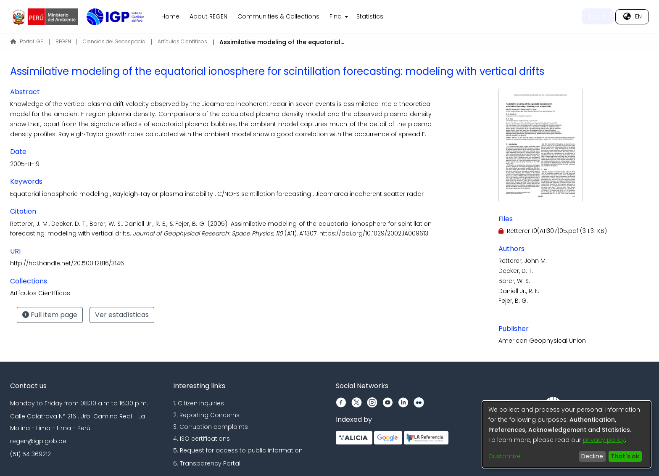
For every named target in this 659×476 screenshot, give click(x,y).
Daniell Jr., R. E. (518, 291)
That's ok (625, 456)
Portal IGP (27, 41)
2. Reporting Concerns (206, 415)
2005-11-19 (25, 164)
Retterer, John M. (522, 261)
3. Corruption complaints (210, 427)
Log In (597, 16)
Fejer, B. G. (513, 300)
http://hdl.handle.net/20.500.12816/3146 (67, 263)
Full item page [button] (49, 315)
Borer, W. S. (514, 281)
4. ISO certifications (201, 438)
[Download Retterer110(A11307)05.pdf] (552, 231)
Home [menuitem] (170, 16)
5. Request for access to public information (238, 450)
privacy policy (604, 440)
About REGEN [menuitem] (208, 16)
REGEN (63, 41)
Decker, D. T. (515, 271)
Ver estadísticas (122, 315)
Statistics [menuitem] (369, 16)
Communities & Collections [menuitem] (278, 16)
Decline (592, 456)
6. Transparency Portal (206, 463)
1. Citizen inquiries (198, 403)
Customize (504, 456)
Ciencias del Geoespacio (114, 41)
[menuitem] (338, 17)
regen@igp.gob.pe (38, 441)
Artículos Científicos (182, 41)
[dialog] (566, 434)
